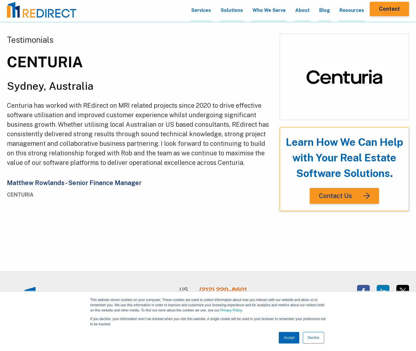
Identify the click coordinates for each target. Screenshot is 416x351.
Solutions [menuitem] (212, 11)
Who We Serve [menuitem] (253, 11)
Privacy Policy (231, 310)
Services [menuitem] (178, 11)
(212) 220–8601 (223, 290)
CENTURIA (45, 61)
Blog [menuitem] (314, 11)
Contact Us (335, 195)
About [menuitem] (290, 11)
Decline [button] (313, 338)
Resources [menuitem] (345, 11)
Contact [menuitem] (389, 11)
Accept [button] (289, 338)
